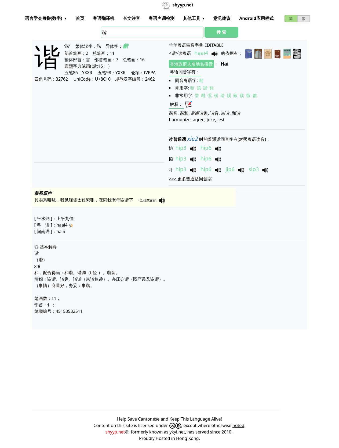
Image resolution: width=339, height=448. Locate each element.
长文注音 (131, 18)
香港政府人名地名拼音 (191, 64)
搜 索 (221, 32)
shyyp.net (115, 432)
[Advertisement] (98, 122)
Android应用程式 (256, 18)
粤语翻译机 (103, 18)
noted (238, 425)
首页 (80, 18)
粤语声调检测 (161, 18)
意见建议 (222, 18)
